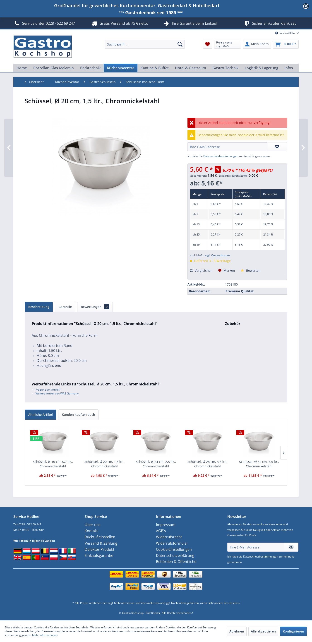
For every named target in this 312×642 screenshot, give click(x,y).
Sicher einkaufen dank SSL (269, 23)
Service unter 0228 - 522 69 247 (44, 23)
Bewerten (251, 270)
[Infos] (288, 68)
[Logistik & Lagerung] (261, 68)
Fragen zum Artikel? (46, 390)
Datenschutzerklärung (175, 555)
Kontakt (91, 530)
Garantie (65, 307)
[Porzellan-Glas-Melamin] (53, 68)
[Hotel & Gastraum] (190, 68)
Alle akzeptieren (263, 631)
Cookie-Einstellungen (174, 549)
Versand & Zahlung (101, 543)
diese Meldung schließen (306, 6)
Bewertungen (95, 306)
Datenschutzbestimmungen (220, 156)
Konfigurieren (293, 631)
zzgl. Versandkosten (217, 255)
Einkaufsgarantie (99, 555)
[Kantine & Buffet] (154, 68)
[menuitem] (145, 44)
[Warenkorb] (286, 44)
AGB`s (161, 530)
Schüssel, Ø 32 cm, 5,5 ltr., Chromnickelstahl (259, 463)
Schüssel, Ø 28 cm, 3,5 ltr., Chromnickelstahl (207, 463)
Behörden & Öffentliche (176, 561)
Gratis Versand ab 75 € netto (119, 23)
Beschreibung (38, 307)
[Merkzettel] (207, 44)
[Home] (21, 68)
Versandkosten (150, 603)
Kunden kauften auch (78, 414)
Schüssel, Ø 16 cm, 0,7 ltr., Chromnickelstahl (53, 463)
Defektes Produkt (99, 549)
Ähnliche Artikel (40, 414)
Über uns (93, 524)
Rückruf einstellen (100, 536)
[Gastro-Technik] (225, 68)
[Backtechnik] (90, 68)
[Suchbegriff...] (145, 44)
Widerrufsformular (172, 543)
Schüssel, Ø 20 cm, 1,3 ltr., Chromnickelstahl (104, 463)
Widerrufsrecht (169, 536)
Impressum (165, 524)
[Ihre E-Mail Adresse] (255, 547)
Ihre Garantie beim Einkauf (194, 23)
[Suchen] (180, 44)
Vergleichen (201, 270)
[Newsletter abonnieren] (291, 547)
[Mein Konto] (257, 44)
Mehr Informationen (45, 635)
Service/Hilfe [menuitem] (285, 33)
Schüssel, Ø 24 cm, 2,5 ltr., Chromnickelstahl (156, 463)
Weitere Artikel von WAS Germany (55, 393)
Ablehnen (236, 631)
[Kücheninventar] (120, 68)
